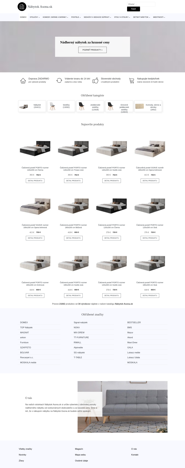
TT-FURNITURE (105, 332)
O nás (134, 438)
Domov (23, 17)
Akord (139, 332)
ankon (62, 332)
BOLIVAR (102, 342)
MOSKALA (141, 352)
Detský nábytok (141, 17)
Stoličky (34, 17)
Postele (75, 17)
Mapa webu (80, 444)
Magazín (79, 438)
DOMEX (24, 322)
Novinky (22, 444)
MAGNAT (102, 327)
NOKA (24, 327)
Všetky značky (25, 438)
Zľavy (21, 450)
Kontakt (134, 444)
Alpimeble (25, 342)
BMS (61, 327)
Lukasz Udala (142, 347)
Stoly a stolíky (121, 17)
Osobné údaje (81, 450)
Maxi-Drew (103, 337)
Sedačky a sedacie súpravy (96, 17)
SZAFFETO (141, 337)
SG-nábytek (141, 342)
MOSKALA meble (29, 352)
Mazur (24, 332)
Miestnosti (158, 17)
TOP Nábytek (142, 322)
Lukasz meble (27, 347)
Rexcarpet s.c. (65, 347)
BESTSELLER (104, 322)
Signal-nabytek (66, 322)
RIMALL (63, 337)
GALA (62, 342)
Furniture (25, 337)
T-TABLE (102, 347)
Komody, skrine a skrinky (54, 17)
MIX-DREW (141, 327)
